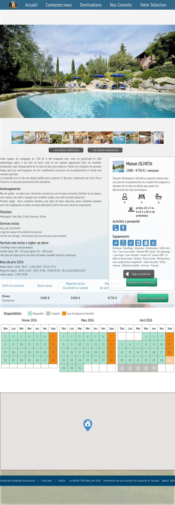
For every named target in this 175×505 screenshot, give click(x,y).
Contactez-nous (59, 5)
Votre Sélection (153, 5)
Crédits (61, 480)
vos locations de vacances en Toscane (139, 480)
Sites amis (46, 480)
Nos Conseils (121, 5)
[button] (171, 71)
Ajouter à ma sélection (153, 296)
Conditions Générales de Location (17, 480)
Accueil (31, 5)
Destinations (91, 5)
